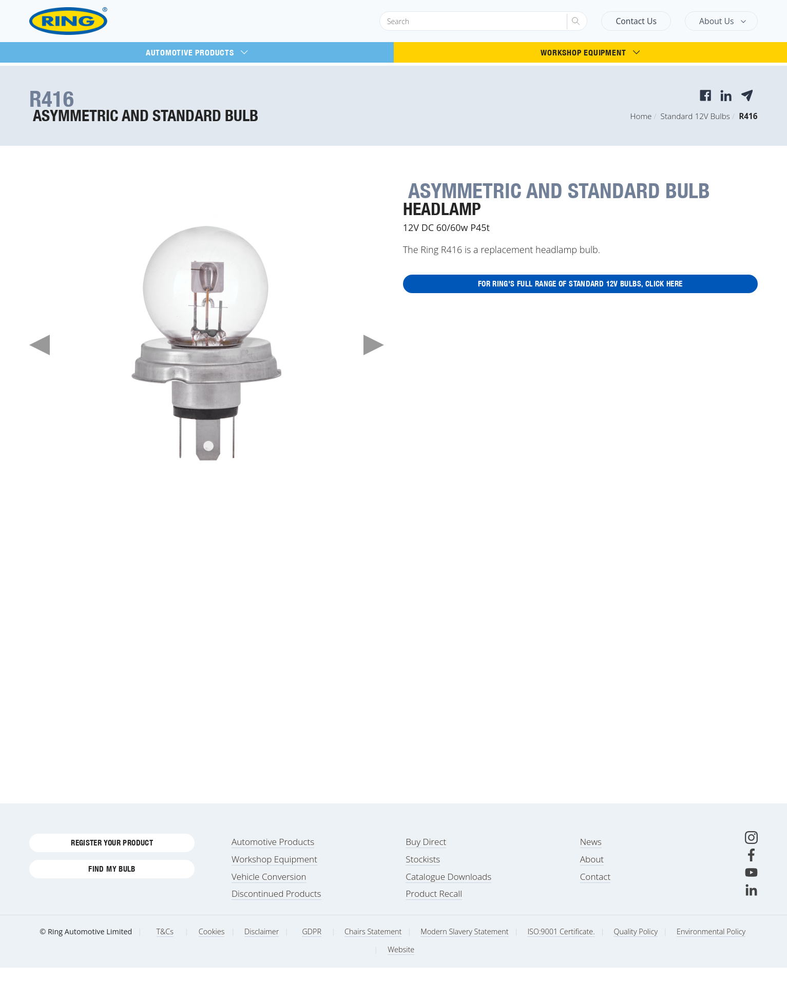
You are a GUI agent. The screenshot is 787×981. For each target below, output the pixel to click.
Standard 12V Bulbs (695, 116)
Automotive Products (197, 52)
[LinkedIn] (751, 903)
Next (373, 345)
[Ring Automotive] (93, 21)
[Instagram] (751, 850)
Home (641, 116)
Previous (39, 345)
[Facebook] (751, 868)
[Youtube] (751, 885)
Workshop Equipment (590, 52)
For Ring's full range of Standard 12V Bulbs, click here (580, 286)
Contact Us (636, 21)
